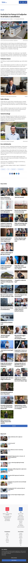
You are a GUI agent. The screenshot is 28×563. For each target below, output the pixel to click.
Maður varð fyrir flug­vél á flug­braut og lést (16, 494)
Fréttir (7, 533)
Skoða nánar (4, 554)
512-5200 (21, 513)
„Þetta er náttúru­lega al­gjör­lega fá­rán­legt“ (16, 462)
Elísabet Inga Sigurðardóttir (5, 19)
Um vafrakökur (20, 525)
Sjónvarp (7, 540)
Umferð (20, 522)
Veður (21, 539)
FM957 (21, 542)
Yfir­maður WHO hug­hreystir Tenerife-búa (16, 475)
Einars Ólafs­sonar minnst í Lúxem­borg (15, 449)
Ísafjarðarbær (13, 169)
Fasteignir (20, 534)
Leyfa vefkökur (14, 560)
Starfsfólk (20, 521)
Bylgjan (20, 540)
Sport (7, 536)
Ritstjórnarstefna (21, 518)
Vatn (8, 169)
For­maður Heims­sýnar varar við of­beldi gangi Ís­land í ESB (6, 407)
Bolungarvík (3, 169)
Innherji (20, 533)
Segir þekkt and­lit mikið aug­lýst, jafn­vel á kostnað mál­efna (21, 309)
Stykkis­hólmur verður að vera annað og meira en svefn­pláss (21, 407)
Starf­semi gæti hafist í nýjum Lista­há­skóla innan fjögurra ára (6, 240)
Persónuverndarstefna (7, 516)
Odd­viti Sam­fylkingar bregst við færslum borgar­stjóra (6, 267)
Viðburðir (20, 537)
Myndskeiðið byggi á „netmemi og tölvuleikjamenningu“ (20, 337)
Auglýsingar (21, 515)
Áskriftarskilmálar (21, 519)
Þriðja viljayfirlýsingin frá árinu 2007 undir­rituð (20, 240)
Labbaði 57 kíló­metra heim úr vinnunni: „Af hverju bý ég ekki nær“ (6, 225)
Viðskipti (7, 534)
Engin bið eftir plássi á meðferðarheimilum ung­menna (6, 365)
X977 (21, 543)
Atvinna (20, 536)
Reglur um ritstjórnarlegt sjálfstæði (7, 514)
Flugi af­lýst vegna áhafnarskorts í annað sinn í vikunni (20, 267)
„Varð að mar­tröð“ (19, 197)
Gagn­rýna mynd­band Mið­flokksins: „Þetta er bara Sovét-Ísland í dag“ (21, 379)
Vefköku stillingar (14, 557)
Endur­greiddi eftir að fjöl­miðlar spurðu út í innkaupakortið (20, 365)
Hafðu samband (21, 516)
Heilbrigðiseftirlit (20, 169)
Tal (20, 545)
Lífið (7, 537)
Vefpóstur (20, 524)
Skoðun (7, 539)
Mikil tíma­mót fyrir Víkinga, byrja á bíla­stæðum (6, 422)
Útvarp (7, 542)
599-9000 (8, 520)
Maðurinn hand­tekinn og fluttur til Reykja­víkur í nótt (7, 282)
